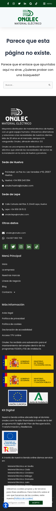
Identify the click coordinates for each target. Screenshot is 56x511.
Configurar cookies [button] (16, 502)
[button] (8, 3)
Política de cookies (24, 498)
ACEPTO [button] (35, 502)
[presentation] (28, 360)
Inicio (4, 396)
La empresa (8, 402)
